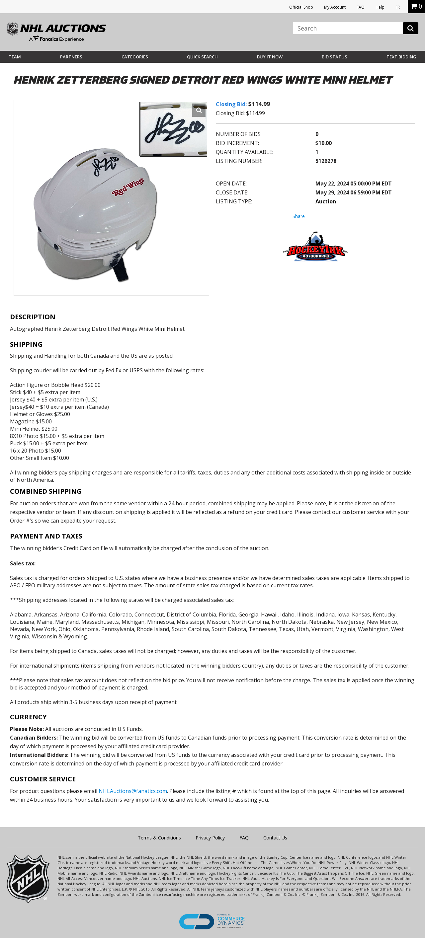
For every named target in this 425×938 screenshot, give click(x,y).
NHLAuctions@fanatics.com (133, 791)
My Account (335, 7)
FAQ (361, 7)
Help (380, 7)
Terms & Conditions (159, 837)
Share (299, 216)
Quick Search (202, 57)
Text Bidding (401, 57)
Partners (71, 57)
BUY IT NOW (270, 57)
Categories (135, 57)
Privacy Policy (210, 837)
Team (15, 57)
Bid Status (334, 57)
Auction (325, 201)
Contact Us (275, 837)
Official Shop (301, 7)
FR (397, 7)
